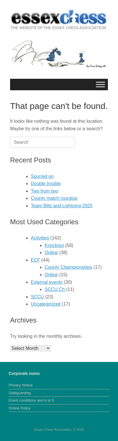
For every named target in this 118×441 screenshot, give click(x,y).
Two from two (44, 191)
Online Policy (20, 408)
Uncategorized (45, 304)
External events (46, 282)
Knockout (54, 245)
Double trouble (46, 183)
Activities (40, 237)
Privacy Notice (21, 385)
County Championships (68, 267)
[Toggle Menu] (100, 84)
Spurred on (42, 176)
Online (51, 252)
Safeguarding (20, 393)
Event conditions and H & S (31, 400)
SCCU (37, 296)
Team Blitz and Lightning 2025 (61, 205)
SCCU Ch (55, 289)
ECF (35, 260)
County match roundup (54, 198)
